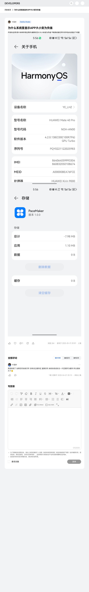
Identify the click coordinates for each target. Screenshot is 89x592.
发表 (74, 462)
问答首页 (8, 10)
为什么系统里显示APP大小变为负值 (27, 10)
